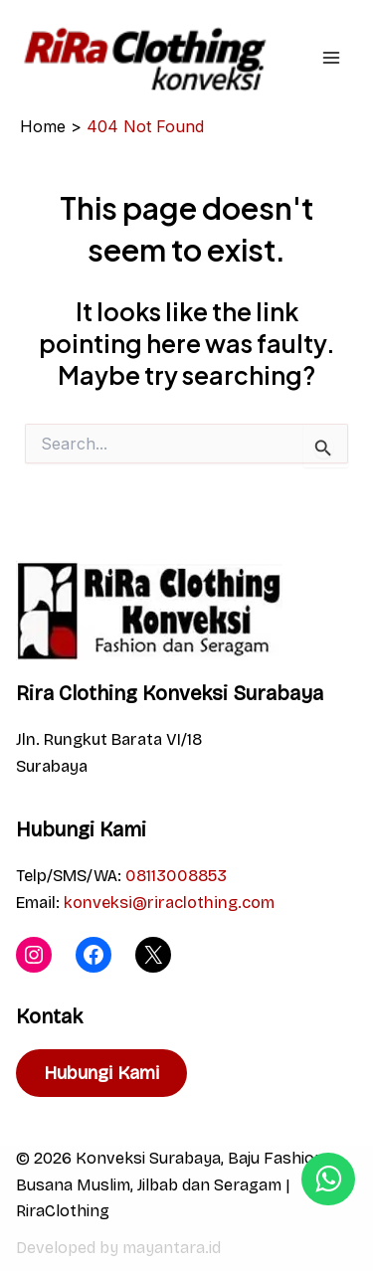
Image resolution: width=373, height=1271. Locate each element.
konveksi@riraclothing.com (169, 902)
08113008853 (176, 875)
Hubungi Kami (101, 1073)
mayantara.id (171, 1247)
